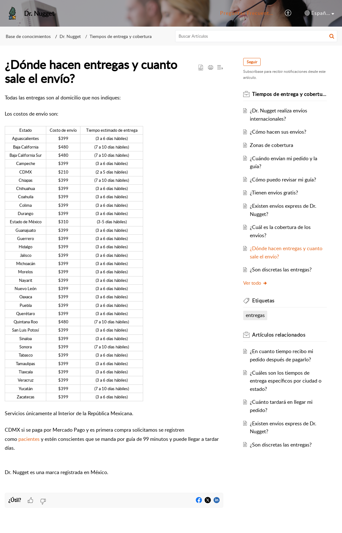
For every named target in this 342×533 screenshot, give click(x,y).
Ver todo (256, 283)
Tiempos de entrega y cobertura (121, 36)
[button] (331, 36)
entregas (255, 315)
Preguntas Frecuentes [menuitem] (247, 13)
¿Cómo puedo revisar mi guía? (283, 179)
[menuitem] (246, 13)
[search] (256, 36)
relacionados (279, 334)
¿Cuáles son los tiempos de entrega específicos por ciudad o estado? (286, 380)
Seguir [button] (252, 62)
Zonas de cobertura (272, 145)
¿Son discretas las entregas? (281, 269)
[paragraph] (114, 293)
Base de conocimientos (28, 36)
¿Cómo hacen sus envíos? (278, 131)
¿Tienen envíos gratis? (274, 192)
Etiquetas (263, 300)
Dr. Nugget (70, 36)
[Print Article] (210, 68)
